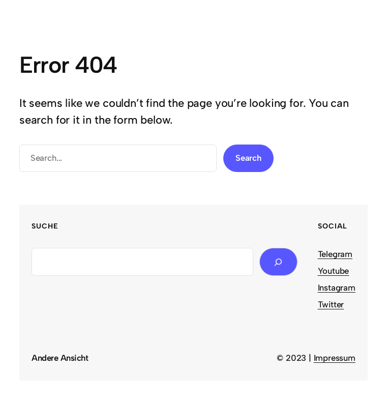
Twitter (331, 304)
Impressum (334, 358)
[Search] (278, 261)
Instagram (336, 287)
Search (248, 158)
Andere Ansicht (60, 358)
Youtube (333, 271)
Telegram (335, 254)
